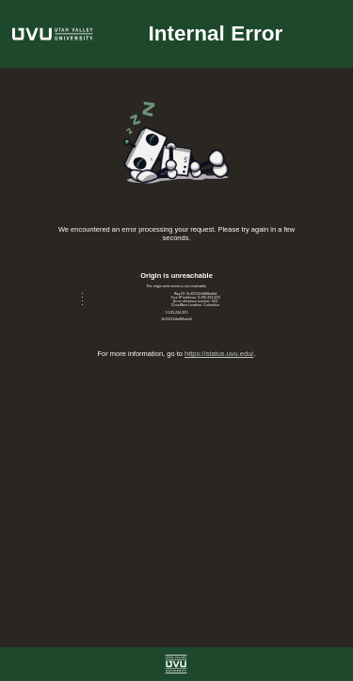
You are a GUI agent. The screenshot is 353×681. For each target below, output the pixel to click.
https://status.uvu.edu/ (219, 353)
